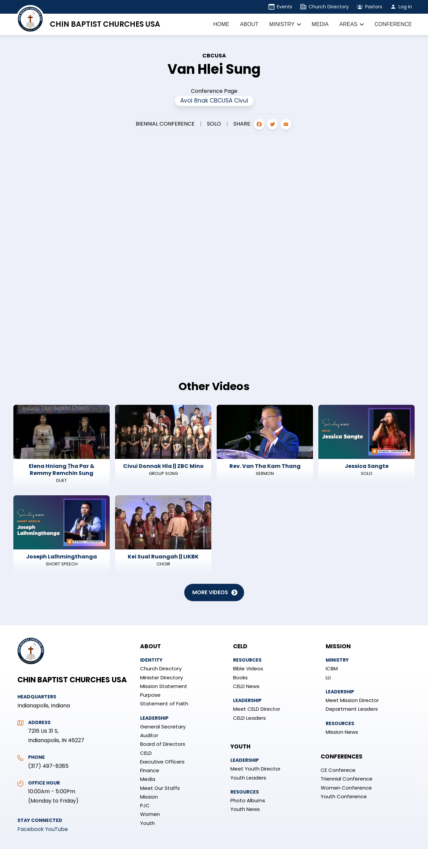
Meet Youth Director (255, 768)
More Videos (210, 592)
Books (240, 677)
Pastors (373, 6)
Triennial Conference (346, 778)
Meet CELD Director (256, 708)
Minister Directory (161, 677)
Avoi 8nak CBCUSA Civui (214, 101)
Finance (149, 770)
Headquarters (36, 696)
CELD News (246, 686)
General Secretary (163, 726)
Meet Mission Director (352, 700)
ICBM (332, 668)
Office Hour (44, 783)
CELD (146, 752)
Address (39, 722)
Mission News (342, 731)
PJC (145, 805)
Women (150, 814)
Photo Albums (247, 800)
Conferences (341, 756)
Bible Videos (248, 668)
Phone (36, 757)
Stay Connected (39, 820)
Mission (149, 796)
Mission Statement (163, 686)
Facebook (30, 829)
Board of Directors (162, 743)
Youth (147, 823)
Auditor (149, 735)
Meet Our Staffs (160, 788)
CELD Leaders (249, 717)
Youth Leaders (248, 777)
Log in (405, 6)
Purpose (150, 694)
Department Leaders (352, 708)
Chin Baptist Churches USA (105, 24)
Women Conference (346, 787)
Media (147, 779)
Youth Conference (344, 796)
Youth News (245, 809)
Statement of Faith (164, 703)
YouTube (56, 829)
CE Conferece (338, 770)
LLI (328, 677)
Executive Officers (162, 761)
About (150, 646)
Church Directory (329, 6)
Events (284, 6)
